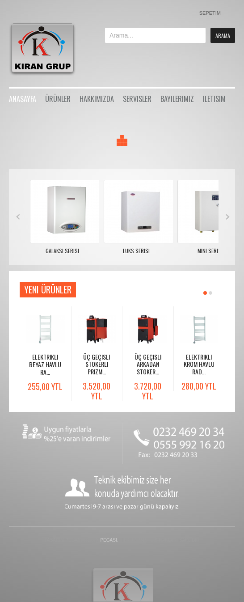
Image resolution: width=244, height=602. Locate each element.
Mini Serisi (210, 250)
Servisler (137, 98)
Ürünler (58, 98)
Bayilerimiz (177, 98)
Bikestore (48, 49)
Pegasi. (109, 540)
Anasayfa (22, 98)
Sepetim (210, 13)
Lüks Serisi (136, 250)
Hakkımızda (97, 98)
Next (227, 216)
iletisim (214, 98)
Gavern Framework (122, 584)
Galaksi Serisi (62, 250)
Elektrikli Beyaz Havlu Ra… (45, 364)
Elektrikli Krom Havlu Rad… (199, 364)
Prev (18, 216)
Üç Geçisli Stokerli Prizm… (96, 364)
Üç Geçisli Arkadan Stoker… (148, 364)
